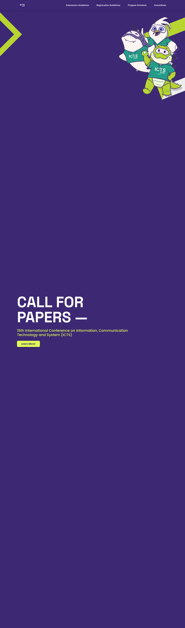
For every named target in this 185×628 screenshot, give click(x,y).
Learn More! (28, 344)
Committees (160, 5)
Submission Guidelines (77, 5)
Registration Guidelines (108, 5)
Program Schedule (137, 5)
